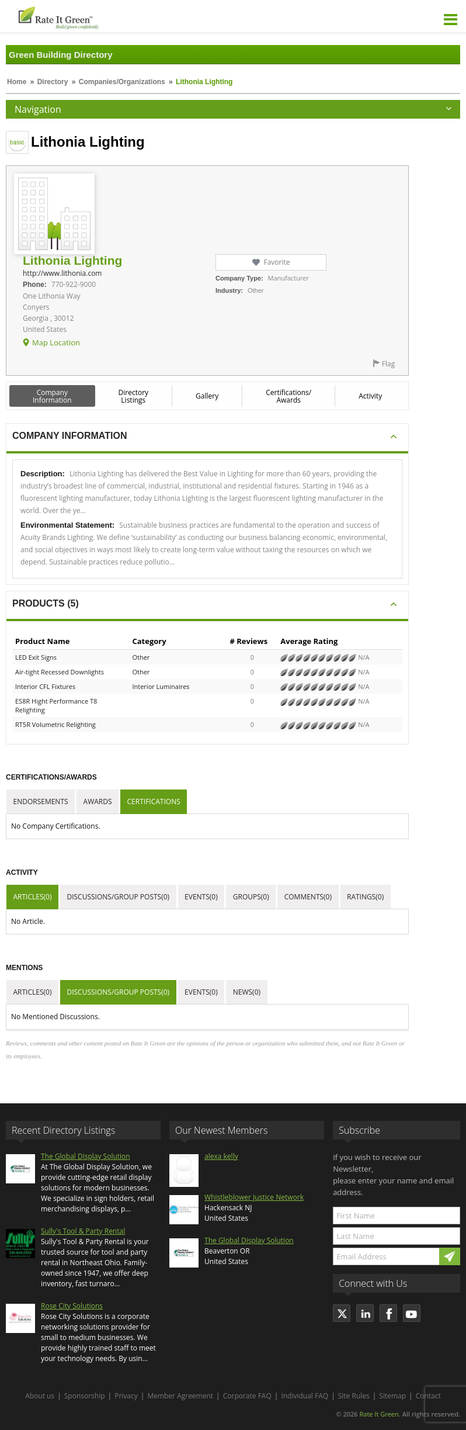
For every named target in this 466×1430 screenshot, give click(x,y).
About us (39, 1396)
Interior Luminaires (160, 686)
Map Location (56, 342)
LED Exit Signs (36, 657)
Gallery (207, 396)
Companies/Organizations (122, 82)
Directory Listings (134, 396)
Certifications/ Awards (288, 396)
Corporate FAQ (247, 1396)
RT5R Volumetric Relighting (55, 724)
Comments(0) (308, 897)
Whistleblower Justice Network (254, 1197)
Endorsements (40, 801)
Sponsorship (84, 1396)
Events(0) (201, 897)
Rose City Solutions (72, 1306)
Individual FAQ (304, 1396)
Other (140, 657)
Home (16, 82)
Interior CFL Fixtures (45, 686)
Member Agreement (180, 1396)
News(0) (246, 992)
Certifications (153, 801)
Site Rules (354, 1396)
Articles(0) (32, 897)
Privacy (126, 1396)
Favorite (276, 262)
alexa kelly (221, 1156)
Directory (52, 82)
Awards (98, 801)
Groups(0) (251, 897)
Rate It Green (378, 1414)
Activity (370, 396)
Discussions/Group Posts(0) (118, 897)
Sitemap (392, 1396)
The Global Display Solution (85, 1156)
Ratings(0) (365, 897)
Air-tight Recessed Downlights (59, 671)
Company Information (52, 396)
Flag (388, 364)
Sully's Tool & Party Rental (83, 1231)
